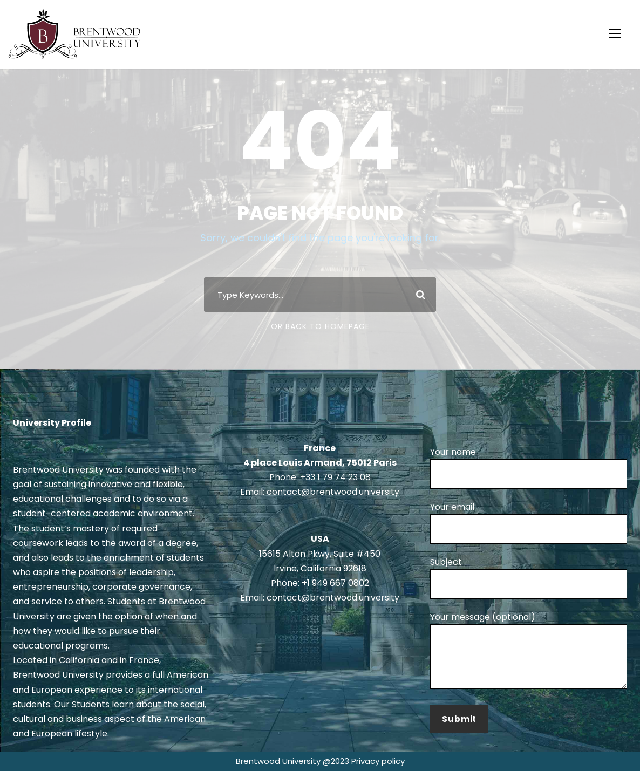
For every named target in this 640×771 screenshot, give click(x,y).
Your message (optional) (528, 652)
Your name (528, 467)
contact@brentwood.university (333, 492)
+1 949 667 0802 (335, 583)
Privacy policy (378, 761)
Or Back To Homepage (320, 326)
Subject (528, 577)
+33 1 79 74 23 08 (335, 477)
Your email (528, 522)
